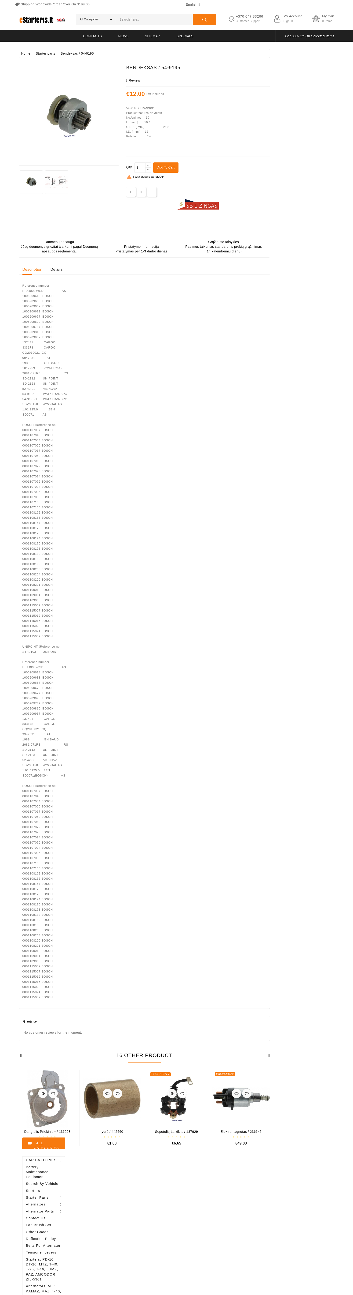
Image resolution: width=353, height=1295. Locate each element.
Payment (227, 1217)
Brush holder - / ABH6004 (54, 303)
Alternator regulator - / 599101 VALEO (58, 278)
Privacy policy (231, 1193)
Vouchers (106, 1225)
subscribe (311, 1251)
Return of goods (232, 1234)
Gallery (226, 1225)
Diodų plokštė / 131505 (54, 353)
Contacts (92, 36)
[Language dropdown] (193, 4)
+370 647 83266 (39, 1194)
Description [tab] (97, 269)
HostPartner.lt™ (77, 1289)
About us (227, 1209)
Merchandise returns (114, 1193)
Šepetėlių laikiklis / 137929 (241, 1132)
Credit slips (107, 1209)
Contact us (229, 1242)
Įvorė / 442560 (176, 1132)
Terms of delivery (233, 1184)
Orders (104, 1201)
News (123, 36)
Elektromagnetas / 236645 (305, 1132)
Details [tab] (121, 269)
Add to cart (230, 167)
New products (163, 1193)
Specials (184, 36)
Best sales (160, 1201)
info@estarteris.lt (39, 1203)
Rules (225, 1201)
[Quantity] (204, 167)
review (198, 80)
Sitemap (152, 36)
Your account (115, 1175)
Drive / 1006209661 (57, 327)
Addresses (107, 1217)
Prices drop (161, 1184)
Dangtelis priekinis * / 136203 (112, 1132)
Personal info (109, 1184)
